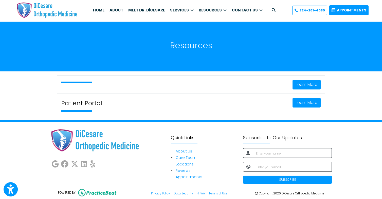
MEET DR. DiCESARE (146, 10)
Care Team (186, 157)
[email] (292, 167)
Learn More (306, 84)
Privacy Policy (160, 193)
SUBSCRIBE (287, 179)
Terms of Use (218, 193)
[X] (74, 163)
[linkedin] (84, 163)
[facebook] (64, 163)
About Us (184, 151)
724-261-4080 (310, 10)
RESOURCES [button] (213, 10)
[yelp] (92, 163)
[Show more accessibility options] (10, 189)
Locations (185, 164)
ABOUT (116, 10)
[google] (55, 163)
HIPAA (201, 193)
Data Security (183, 193)
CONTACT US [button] (247, 10)
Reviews (183, 170)
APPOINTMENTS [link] (349, 10)
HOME (98, 10)
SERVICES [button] (182, 10)
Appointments (189, 176)
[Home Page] (47, 9)
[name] (292, 153)
